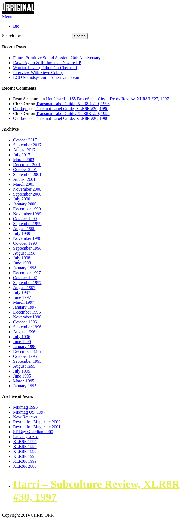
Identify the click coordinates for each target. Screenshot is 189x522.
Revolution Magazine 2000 (36, 422)
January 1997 (24, 307)
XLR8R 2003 (25, 466)
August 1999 (24, 228)
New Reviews (25, 417)
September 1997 (27, 282)
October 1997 (25, 277)
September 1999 (27, 223)
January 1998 (24, 268)
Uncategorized (25, 436)
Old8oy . (20, 108)
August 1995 (24, 366)
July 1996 (21, 336)
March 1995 (23, 381)
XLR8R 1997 (25, 451)
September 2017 (27, 145)
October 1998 (25, 243)
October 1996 (25, 322)
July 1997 (21, 292)
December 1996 (27, 312)
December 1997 (27, 272)
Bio (16, 26)
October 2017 (25, 140)
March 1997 (23, 302)
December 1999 (27, 209)
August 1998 (24, 253)
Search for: (12, 35)
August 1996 (24, 331)
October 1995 (25, 356)
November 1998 (27, 238)
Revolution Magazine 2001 (36, 426)
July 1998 (21, 258)
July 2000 (21, 199)
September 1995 (27, 361)
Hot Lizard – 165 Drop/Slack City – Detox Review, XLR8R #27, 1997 (107, 98)
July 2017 (21, 154)
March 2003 (23, 159)
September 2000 (27, 194)
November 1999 (27, 213)
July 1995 (21, 371)
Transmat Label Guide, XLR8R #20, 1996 (73, 103)
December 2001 (27, 164)
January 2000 (24, 204)
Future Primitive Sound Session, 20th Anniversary (57, 57)
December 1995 (27, 351)
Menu (7, 16)
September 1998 (27, 248)
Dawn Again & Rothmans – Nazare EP (47, 62)
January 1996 (24, 346)
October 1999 (25, 218)
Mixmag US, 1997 (29, 412)
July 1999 (21, 233)
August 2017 (24, 150)
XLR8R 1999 (25, 461)
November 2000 (27, 189)
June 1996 (22, 341)
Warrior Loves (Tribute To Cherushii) (45, 67)
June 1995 (22, 376)
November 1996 (27, 317)
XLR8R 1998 (25, 456)
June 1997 (22, 297)
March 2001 (23, 184)
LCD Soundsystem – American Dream (46, 77)
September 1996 (27, 327)
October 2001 (25, 169)
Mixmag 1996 (25, 407)
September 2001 (27, 174)
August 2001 (24, 179)
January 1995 (24, 386)
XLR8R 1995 (25, 441)
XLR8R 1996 (25, 446)
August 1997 (24, 287)
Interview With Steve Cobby (38, 72)
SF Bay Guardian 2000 (33, 431)
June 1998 (22, 263)
